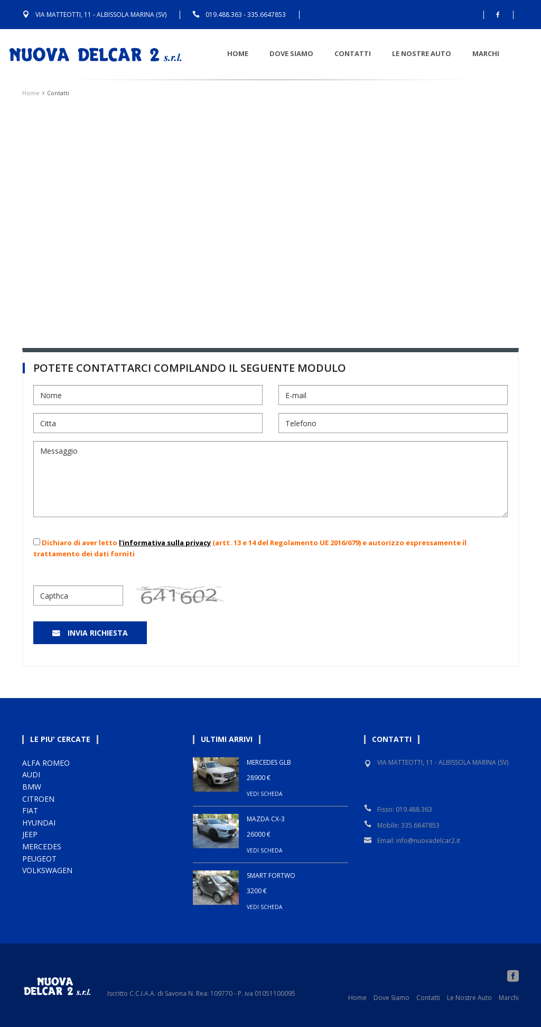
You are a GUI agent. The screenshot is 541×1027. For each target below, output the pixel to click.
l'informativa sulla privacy (165, 542)
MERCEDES (41, 846)
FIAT (30, 810)
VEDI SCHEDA (264, 793)
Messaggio (270, 479)
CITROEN (38, 799)
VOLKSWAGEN (47, 870)
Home (252, 53)
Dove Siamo (306, 53)
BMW (31, 787)
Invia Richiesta (98, 633)
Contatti (367, 53)
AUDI (31, 774)
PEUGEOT (39, 859)
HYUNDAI (38, 823)
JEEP (30, 834)
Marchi (500, 53)
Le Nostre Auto (469, 997)
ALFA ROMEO (46, 763)
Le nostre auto (435, 53)
